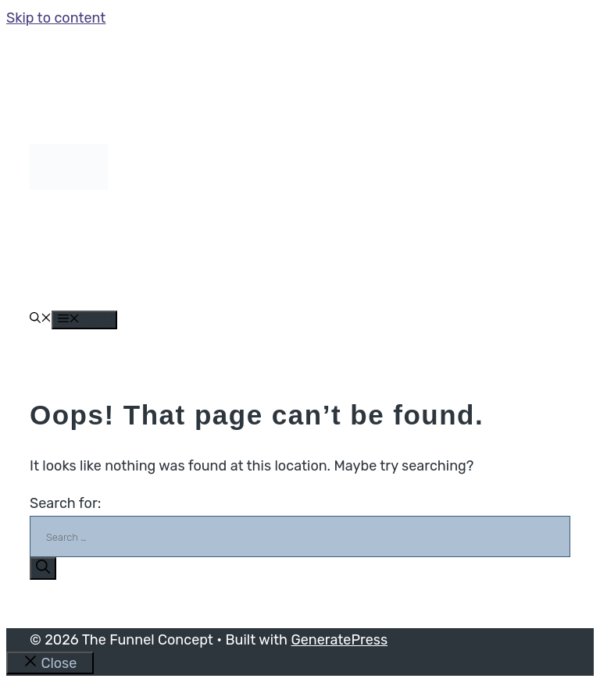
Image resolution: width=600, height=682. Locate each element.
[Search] (43, 568)
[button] (41, 319)
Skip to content (55, 18)
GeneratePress (339, 639)
